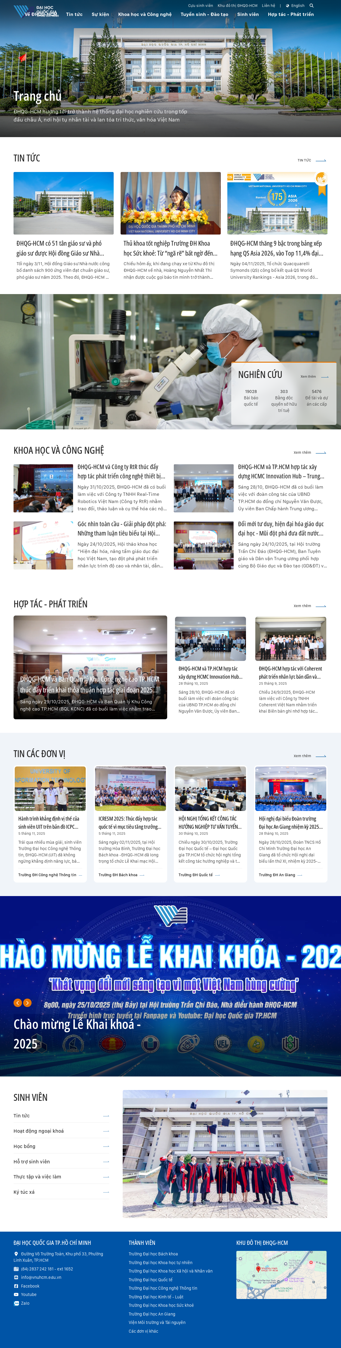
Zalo (25, 1303)
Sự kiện (100, 14)
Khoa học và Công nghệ (145, 14)
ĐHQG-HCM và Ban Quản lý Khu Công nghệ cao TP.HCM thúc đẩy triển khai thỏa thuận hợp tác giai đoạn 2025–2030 (89, 689)
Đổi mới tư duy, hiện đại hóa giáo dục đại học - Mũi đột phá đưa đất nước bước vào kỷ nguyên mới (281, 533)
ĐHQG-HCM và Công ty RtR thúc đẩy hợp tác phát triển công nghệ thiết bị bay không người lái (119, 476)
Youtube (29, 1294)
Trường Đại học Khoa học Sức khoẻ (161, 1305)
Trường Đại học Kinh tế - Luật (156, 1296)
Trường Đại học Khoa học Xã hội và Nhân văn (171, 1271)
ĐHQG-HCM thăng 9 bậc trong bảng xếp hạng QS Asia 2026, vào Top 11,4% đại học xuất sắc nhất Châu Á (276, 252)
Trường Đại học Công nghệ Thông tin (163, 1288)
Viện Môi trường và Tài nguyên (157, 1322)
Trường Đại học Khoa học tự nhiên (160, 1262)
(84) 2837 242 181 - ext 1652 (47, 1269)
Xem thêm (315, 377)
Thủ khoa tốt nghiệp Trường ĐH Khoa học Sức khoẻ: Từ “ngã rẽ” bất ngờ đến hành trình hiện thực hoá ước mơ (168, 252)
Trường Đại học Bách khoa (153, 1253)
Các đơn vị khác (143, 1331)
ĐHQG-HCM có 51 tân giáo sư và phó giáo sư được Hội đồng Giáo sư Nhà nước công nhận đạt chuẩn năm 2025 (60, 252)
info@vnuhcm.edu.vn (41, 1277)
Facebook (30, 1286)
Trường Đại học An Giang (152, 1314)
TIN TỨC (312, 160)
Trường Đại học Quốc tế (151, 1279)
